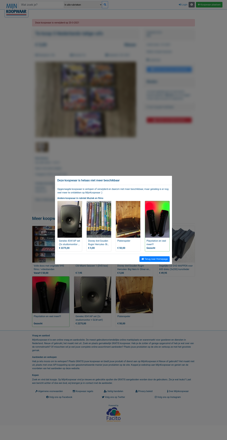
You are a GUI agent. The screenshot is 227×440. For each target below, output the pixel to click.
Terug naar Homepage (154, 259)
